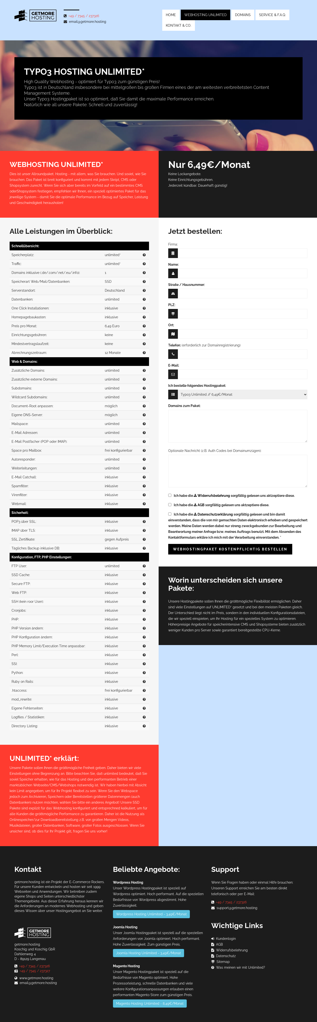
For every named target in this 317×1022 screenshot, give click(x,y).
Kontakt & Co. (178, 25)
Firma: (173, 244)
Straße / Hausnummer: (186, 285)
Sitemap (223, 962)
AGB (201, 505)
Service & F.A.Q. (272, 15)
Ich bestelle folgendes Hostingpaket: (197, 386)
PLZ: (171, 305)
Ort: (171, 325)
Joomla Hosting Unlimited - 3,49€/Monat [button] (148, 953)
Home (171, 15)
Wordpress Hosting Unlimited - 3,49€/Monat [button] (151, 914)
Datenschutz (226, 956)
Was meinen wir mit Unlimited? (240, 967)
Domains (243, 15)
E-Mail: (173, 365)
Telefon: (174, 345)
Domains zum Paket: (184, 406)
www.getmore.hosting (36, 978)
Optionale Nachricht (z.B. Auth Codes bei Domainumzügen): (214, 451)
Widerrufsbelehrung (214, 496)
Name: (173, 264)
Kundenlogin (226, 939)
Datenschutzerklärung (215, 514)
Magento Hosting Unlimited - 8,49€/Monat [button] (150, 1003)
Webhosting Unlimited (205, 15)
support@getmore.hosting (237, 908)
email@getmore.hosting (87, 22)
